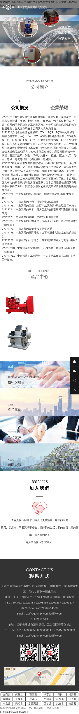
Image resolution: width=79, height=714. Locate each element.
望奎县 (33, 694)
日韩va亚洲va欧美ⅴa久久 (14, 712)
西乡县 (48, 703)
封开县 (72, 694)
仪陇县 (19, 694)
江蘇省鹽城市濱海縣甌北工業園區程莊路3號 (44, 624)
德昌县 (72, 703)
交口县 (6, 694)
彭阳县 (48, 698)
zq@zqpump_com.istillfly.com (44, 613)
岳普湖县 (33, 703)
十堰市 (19, 698)
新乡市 (60, 698)
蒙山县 (6, 698)
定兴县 (72, 698)
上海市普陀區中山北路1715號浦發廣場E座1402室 (43, 597)
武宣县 (60, 703)
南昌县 (6, 703)
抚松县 (19, 703)
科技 (60, 694)
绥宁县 (48, 694)
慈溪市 (33, 698)
